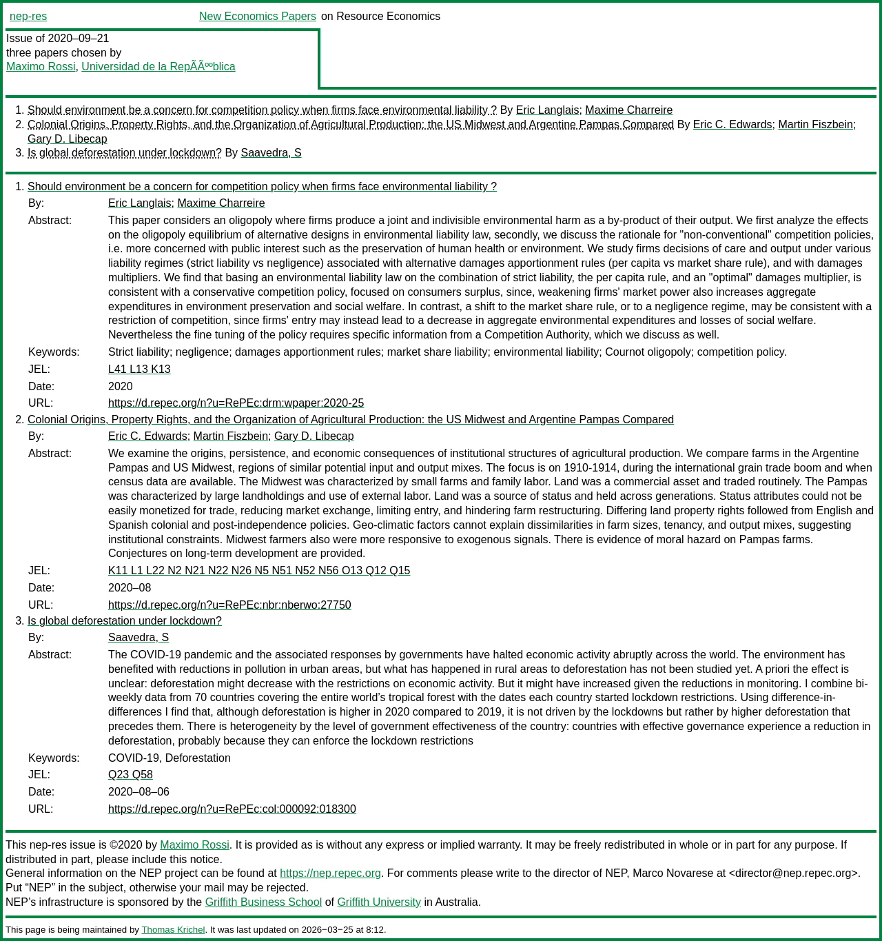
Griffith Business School (263, 902)
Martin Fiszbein (815, 124)
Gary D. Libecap (67, 139)
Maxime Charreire (629, 110)
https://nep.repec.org (330, 873)
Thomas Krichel (173, 929)
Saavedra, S (271, 153)
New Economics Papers (257, 16)
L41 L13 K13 (139, 369)
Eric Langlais (548, 110)
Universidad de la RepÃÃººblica (158, 66)
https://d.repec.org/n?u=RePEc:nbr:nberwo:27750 (229, 605)
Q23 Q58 (130, 774)
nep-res (28, 16)
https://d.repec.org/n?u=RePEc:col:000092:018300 (232, 809)
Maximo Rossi (40, 66)
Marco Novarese (673, 873)
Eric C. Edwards (732, 124)
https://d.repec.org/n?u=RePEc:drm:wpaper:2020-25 (236, 403)
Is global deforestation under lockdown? (125, 153)
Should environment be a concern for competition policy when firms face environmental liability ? (262, 110)
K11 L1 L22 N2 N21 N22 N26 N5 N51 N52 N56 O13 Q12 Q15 (259, 570)
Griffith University (379, 902)
